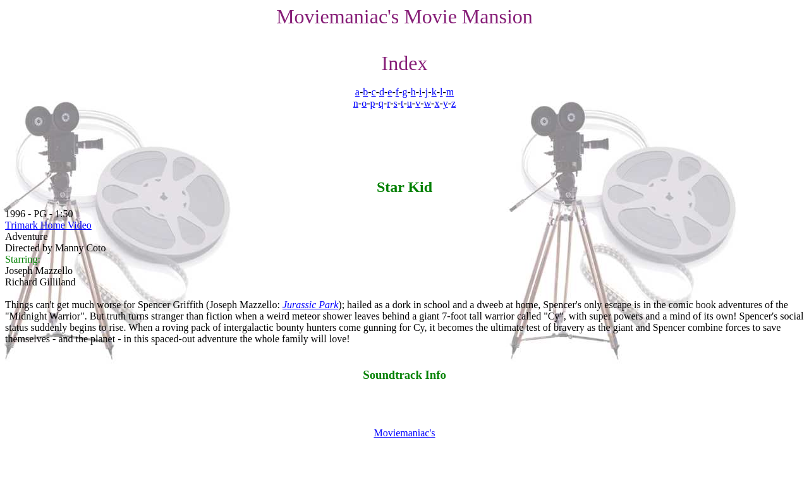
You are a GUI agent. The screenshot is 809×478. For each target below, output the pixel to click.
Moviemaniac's (404, 432)
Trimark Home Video (48, 225)
